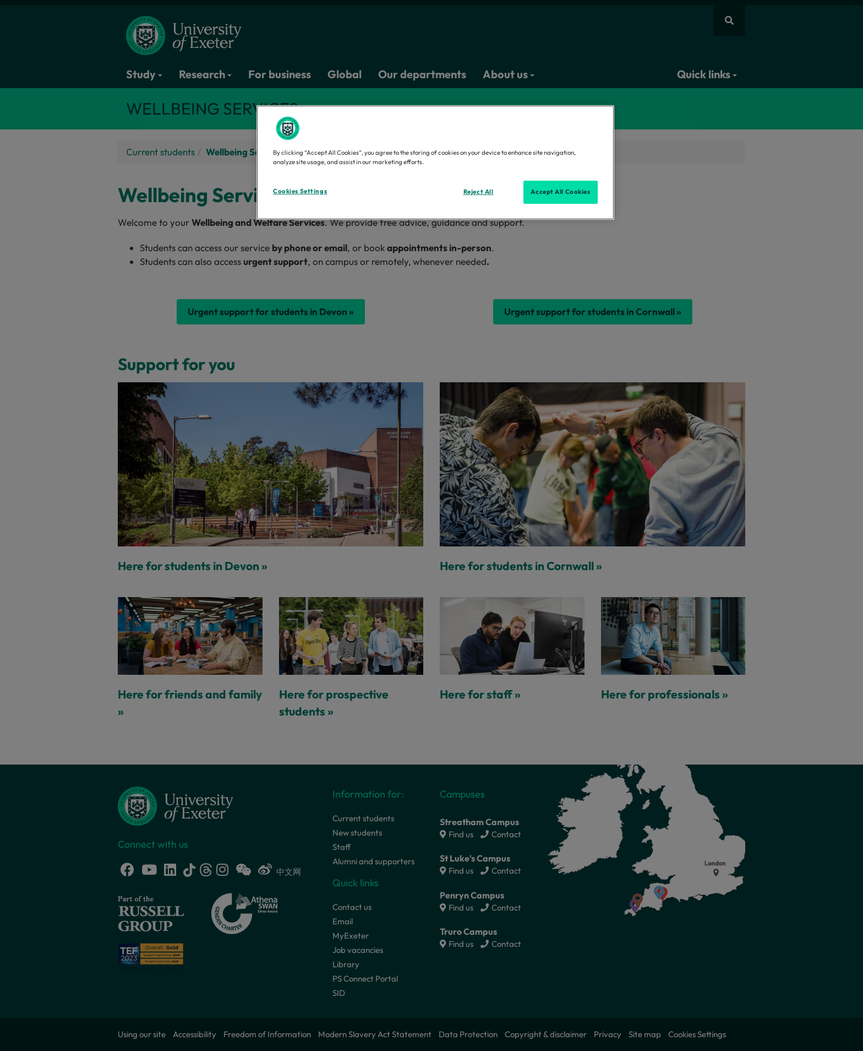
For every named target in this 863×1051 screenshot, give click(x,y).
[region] (435, 162)
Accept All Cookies (560, 192)
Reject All (478, 192)
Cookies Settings (300, 191)
